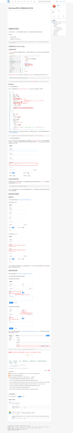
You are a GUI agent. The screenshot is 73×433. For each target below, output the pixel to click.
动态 (34, 1)
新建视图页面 (56, 24)
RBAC (16, 362)
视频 (19, 1)
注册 (61, 1)
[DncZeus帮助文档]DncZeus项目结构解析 (18, 365)
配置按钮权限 (55, 34)
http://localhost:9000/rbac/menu (24, 199)
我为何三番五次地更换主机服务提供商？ (16, 375)
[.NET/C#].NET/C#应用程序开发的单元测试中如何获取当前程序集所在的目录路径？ (23, 380)
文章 (22, 1)
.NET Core (15, 361)
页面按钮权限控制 (56, 30)
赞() (17, 404)
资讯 (25, 1)
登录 (64, 1)
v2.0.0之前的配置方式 (57, 27)
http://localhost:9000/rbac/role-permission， (30, 331)
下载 (31, 1)
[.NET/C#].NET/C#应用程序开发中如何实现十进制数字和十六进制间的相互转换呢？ (23, 389)
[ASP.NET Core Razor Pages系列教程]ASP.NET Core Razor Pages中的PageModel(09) (24, 373)
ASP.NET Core (25, 361)
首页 (9, 5)
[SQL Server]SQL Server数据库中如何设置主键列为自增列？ (19, 387)
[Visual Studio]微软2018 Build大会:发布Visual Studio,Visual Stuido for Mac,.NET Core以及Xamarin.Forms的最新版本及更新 (29, 382)
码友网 (15, 368)
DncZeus (12, 5)
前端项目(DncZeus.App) (57, 23)
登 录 (19, 396)
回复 (13, 404)
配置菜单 (55, 33)
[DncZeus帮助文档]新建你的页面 (22, 368)
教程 (15, 1)
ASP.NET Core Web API (42, 361)
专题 (28, 1)
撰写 (57, 1)
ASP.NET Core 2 (33, 361)
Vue (20, 361)
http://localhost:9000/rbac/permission (25, 273)
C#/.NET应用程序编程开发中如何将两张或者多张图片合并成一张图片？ (21, 378)
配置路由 (55, 26)
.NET (10, 361)
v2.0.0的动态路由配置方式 (58, 29)
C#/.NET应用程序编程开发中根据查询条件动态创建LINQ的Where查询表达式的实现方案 (24, 385)
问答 (12, 1)
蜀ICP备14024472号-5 (15, 430)
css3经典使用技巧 (14, 366)
